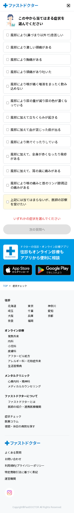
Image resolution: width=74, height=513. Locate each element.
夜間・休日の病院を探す (20, 426)
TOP (5, 285)
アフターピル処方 (19, 356)
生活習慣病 (15, 366)
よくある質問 (13, 452)
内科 (10, 341)
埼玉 (10, 311)
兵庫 (30, 316)
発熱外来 (13, 336)
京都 (50, 316)
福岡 (30, 321)
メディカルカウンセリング (24, 386)
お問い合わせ (13, 459)
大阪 (10, 316)
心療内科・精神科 (19, 381)
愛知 (50, 311)
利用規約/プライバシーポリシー (24, 465)
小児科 (12, 346)
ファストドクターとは (21, 402)
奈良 (10, 321)
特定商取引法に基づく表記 (21, 472)
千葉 (30, 311)
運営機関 (10, 479)
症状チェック (13, 416)
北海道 (12, 306)
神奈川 (52, 306)
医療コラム (12, 421)
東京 (30, 306)
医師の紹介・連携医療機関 (24, 407)
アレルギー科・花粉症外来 (24, 361)
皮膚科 (12, 351)
